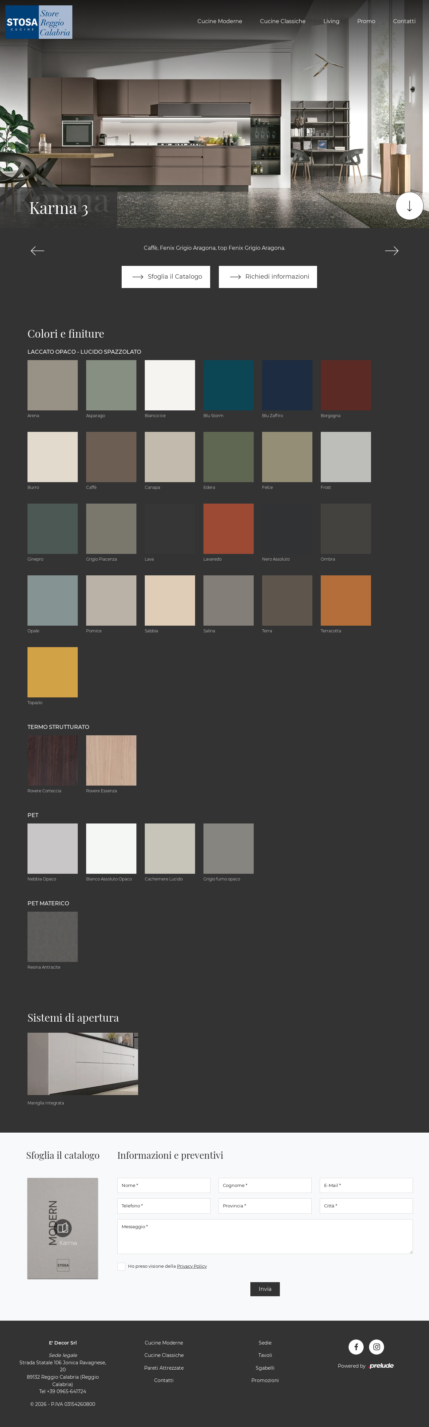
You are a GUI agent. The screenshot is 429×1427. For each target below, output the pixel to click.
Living (331, 21)
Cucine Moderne (219, 21)
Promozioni (265, 1381)
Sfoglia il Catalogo (165, 277)
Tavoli (265, 1356)
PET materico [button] (48, 903)
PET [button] (32, 815)
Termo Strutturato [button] (58, 727)
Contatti (404, 21)
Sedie (265, 1343)
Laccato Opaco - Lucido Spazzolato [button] (84, 352)
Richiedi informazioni (268, 277)
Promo (366, 21)
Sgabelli (265, 1368)
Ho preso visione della (167, 1266)
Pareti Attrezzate (164, 1368)
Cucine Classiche (283, 21)
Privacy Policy (192, 1266)
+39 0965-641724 (66, 1392)
